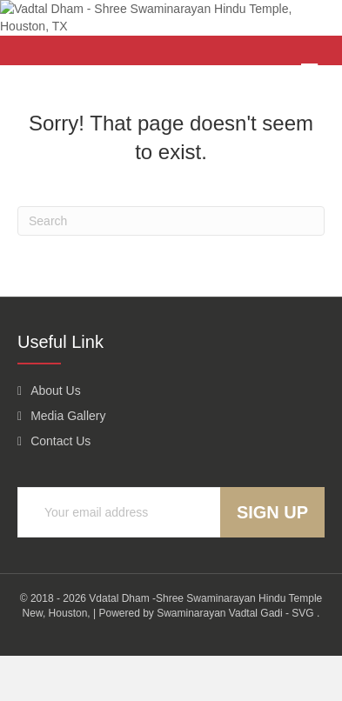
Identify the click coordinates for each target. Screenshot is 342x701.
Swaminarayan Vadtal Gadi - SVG (235, 657)
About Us (55, 435)
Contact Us (60, 486)
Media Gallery (67, 460)
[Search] (171, 265)
